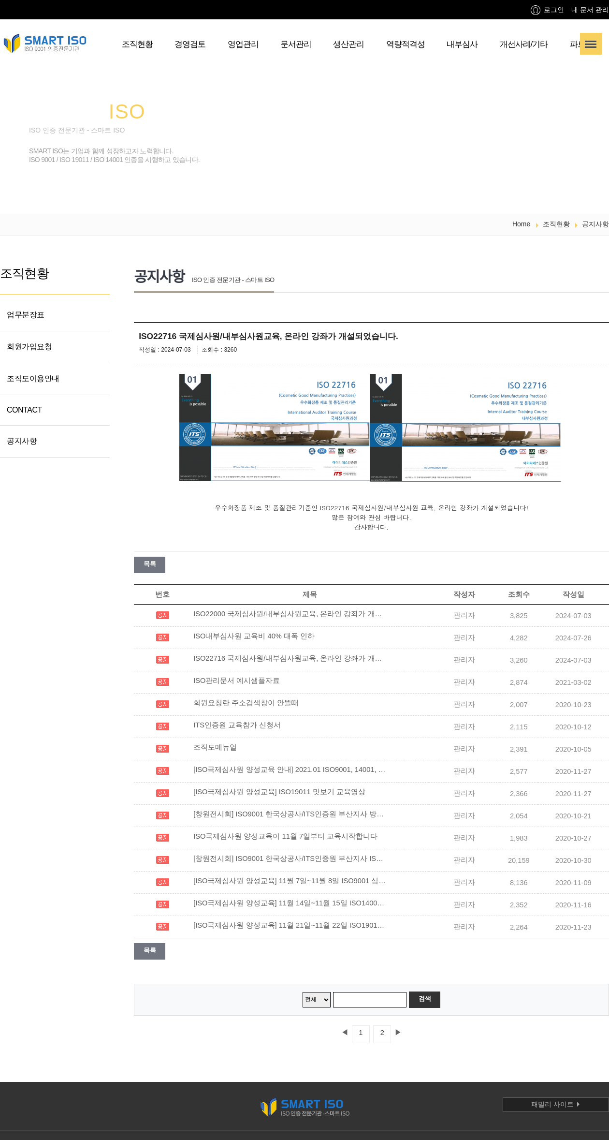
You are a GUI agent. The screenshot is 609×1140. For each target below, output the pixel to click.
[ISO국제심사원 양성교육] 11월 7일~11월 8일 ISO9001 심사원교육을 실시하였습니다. (290, 881)
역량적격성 (405, 44)
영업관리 (243, 44)
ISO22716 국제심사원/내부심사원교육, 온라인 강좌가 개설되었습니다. (290, 658)
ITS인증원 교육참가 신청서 (237, 725)
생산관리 (348, 44)
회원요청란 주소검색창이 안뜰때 (246, 703)
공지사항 (22, 441)
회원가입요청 (29, 346)
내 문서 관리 (590, 10)
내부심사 (462, 44)
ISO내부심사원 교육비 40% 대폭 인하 (254, 636)
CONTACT (24, 410)
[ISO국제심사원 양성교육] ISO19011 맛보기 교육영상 (279, 792)
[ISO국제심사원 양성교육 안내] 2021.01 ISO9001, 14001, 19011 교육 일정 (290, 769)
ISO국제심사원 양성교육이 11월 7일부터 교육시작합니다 (285, 836)
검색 (425, 998)
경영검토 (189, 44)
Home (521, 224)
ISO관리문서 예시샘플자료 (236, 680)
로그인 (547, 10)
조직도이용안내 (33, 378)
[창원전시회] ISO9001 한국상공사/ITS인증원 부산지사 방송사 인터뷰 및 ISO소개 (290, 814)
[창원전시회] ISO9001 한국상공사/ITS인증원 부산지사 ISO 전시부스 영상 (290, 858)
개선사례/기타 (524, 44)
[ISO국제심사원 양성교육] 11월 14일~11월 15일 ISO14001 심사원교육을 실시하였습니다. (290, 903)
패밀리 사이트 (555, 1104)
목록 (150, 563)
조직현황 (137, 44)
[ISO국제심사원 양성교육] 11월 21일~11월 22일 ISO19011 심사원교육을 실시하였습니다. (290, 925)
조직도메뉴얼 (215, 747)
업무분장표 (25, 315)
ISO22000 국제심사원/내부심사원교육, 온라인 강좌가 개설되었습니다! (290, 614)
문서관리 (295, 44)
